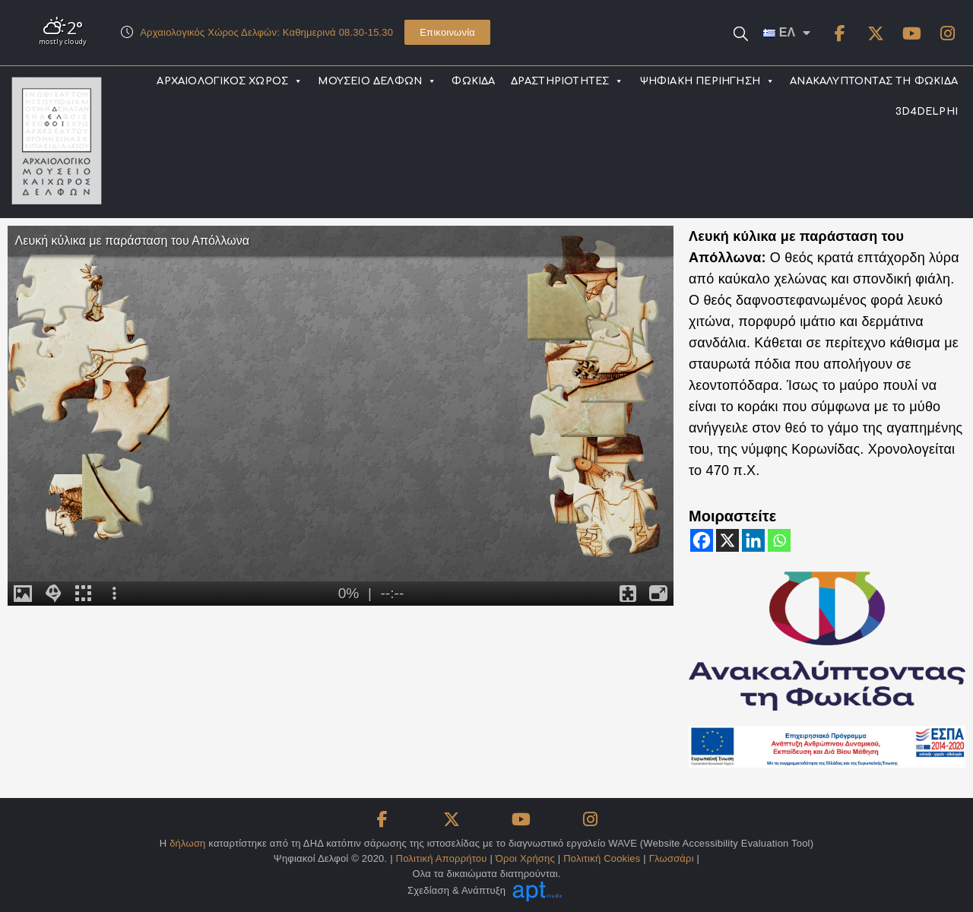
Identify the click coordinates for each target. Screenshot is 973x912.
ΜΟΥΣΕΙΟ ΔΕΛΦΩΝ (377, 81)
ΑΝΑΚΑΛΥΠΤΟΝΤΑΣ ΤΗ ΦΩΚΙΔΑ (874, 81)
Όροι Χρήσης (525, 858)
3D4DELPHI (926, 111)
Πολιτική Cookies (601, 858)
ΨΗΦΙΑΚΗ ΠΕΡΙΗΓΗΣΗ (707, 81)
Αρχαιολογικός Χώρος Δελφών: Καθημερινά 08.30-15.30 (266, 32)
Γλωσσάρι (671, 858)
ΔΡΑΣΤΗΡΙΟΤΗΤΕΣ (567, 81)
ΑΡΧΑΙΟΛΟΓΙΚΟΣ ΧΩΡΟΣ (230, 81)
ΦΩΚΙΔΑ (473, 81)
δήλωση (187, 843)
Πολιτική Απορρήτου (441, 858)
